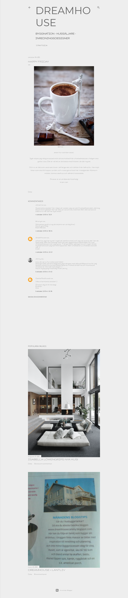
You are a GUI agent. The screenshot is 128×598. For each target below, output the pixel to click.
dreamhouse (41, 237)
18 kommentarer (40, 574)
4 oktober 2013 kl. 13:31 (44, 214)
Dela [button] (30, 192)
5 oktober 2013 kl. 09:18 (44, 291)
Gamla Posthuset (43, 278)
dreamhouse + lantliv (46, 569)
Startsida (41, 45)
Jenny (38, 259)
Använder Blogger (64, 590)
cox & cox (67, 147)
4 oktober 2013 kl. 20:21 (44, 252)
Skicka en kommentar (37, 297)
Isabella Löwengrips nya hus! (53, 459)
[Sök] (98, 6)
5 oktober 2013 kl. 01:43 (44, 272)
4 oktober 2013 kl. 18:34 (44, 231)
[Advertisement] (64, 321)
